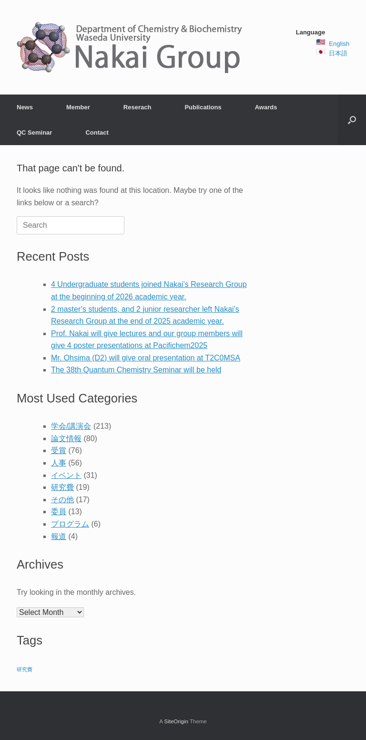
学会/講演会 (71, 426)
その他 (62, 500)
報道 (58, 536)
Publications (202, 107)
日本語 (338, 53)
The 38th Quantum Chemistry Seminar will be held (136, 370)
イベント (66, 475)
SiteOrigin (176, 721)
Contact (96, 132)
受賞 (58, 450)
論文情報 (66, 438)
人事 (58, 463)
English (339, 43)
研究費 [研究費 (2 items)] (24, 669)
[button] (352, 120)
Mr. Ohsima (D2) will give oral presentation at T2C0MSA (145, 358)
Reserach (137, 107)
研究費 (62, 487)
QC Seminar (34, 132)
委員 (58, 511)
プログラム (70, 524)
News (25, 107)
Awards (266, 107)
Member (78, 107)
